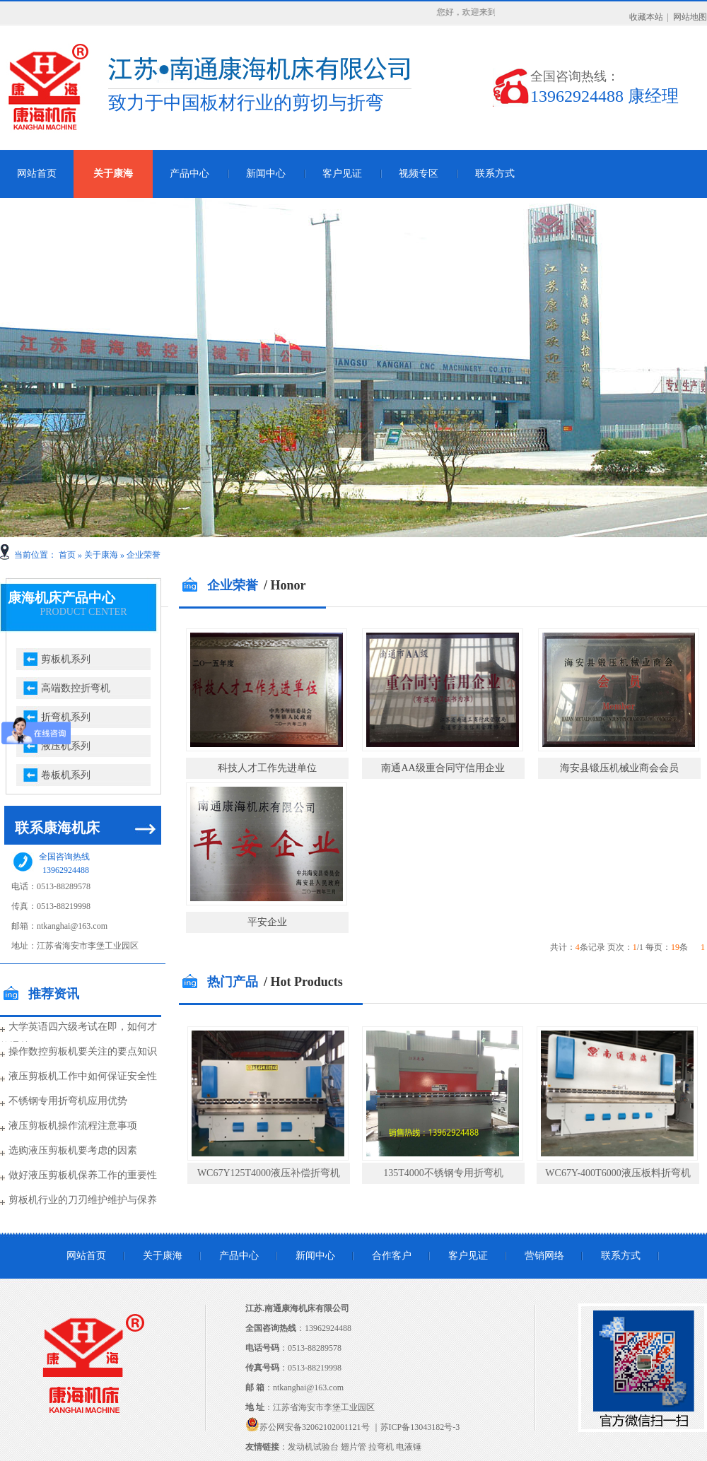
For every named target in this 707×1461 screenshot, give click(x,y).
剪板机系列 (65, 659)
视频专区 (418, 173)
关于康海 (113, 173)
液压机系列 (65, 746)
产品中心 (189, 173)
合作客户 (391, 1255)
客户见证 (342, 173)
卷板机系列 (65, 775)
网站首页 (86, 1255)
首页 (67, 555)
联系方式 (495, 173)
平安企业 (267, 922)
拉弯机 (381, 1447)
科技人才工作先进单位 (267, 768)
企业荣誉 (143, 555)
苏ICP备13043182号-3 (420, 1427)
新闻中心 (266, 173)
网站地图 (690, 17)
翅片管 (353, 1447)
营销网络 (544, 1255)
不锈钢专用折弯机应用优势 (67, 1101)
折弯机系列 (65, 717)
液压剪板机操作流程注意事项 (72, 1125)
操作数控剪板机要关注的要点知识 (82, 1051)
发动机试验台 (313, 1447)
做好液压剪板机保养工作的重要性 (82, 1175)
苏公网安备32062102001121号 (314, 1427)
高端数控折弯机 (75, 688)
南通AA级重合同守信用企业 (442, 768)
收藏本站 (646, 17)
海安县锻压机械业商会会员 (619, 768)
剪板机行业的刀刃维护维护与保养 (82, 1200)
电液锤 (408, 1447)
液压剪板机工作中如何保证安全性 (82, 1076)
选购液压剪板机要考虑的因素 (72, 1150)
